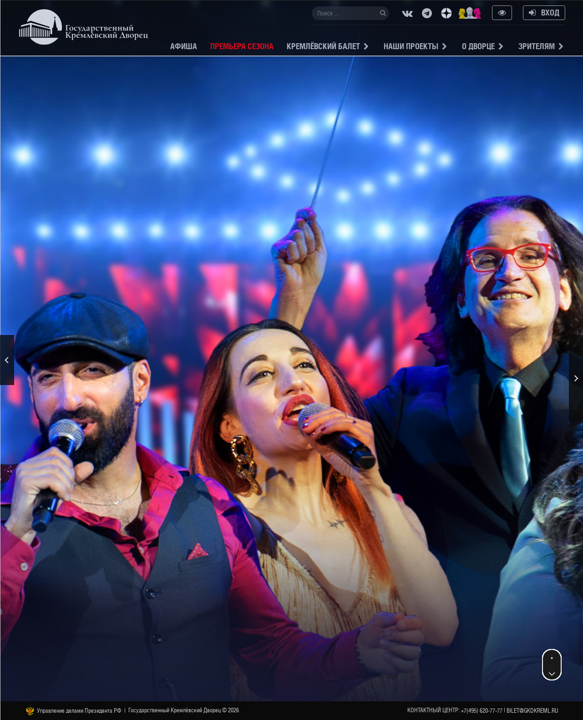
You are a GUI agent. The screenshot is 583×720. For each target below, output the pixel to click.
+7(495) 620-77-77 (481, 710)
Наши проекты (411, 46)
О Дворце (478, 46)
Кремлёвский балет (323, 46)
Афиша (183, 46)
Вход (544, 12)
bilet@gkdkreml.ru (532, 710)
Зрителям (536, 46)
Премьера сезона (242, 46)
